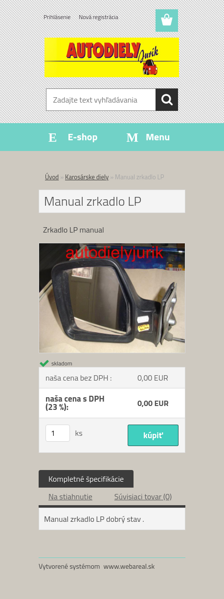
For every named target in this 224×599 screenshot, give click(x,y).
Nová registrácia (98, 16)
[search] (167, 99)
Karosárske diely (87, 177)
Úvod (52, 177)
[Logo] (112, 57)
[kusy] (57, 433)
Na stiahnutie (70, 496)
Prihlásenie (57, 16)
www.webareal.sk (129, 566)
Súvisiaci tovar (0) (143, 496)
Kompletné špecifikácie (86, 479)
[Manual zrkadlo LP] (112, 247)
